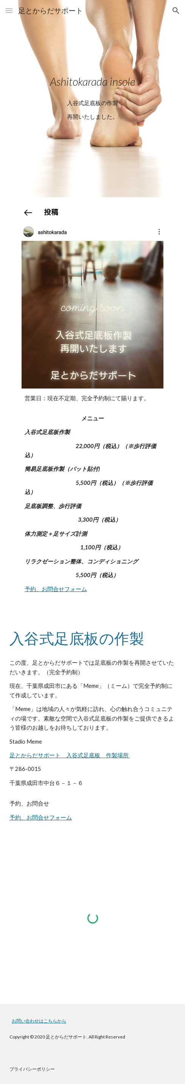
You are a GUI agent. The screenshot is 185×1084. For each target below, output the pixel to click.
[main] (92, 81)
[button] (9, 10)
